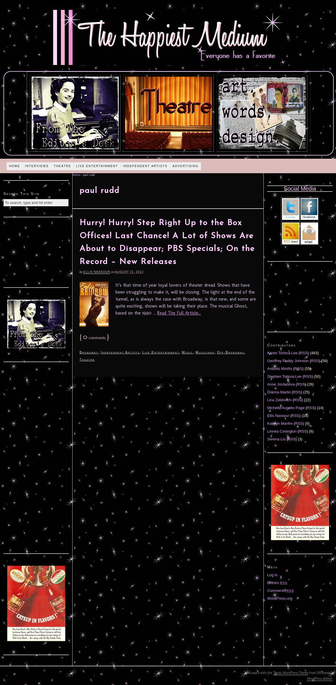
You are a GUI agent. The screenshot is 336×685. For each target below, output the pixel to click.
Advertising (185, 166)
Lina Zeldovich (279, 400)
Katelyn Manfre (279, 423)
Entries (277, 583)
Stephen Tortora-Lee (284, 376)
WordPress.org (279, 598)
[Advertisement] (36, 252)
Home (14, 166)
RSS (304, 353)
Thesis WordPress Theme (290, 673)
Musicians (205, 352)
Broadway (89, 352)
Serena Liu (276, 439)
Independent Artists (145, 166)
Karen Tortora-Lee (282, 353)
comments (94, 337)
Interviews (37, 166)
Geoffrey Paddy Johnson (288, 361)
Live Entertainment (97, 166)
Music (187, 352)
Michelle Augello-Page (286, 408)
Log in (272, 575)
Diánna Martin (279, 392)
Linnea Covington (282, 431)
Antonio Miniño (279, 368)
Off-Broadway (230, 352)
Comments (280, 590)
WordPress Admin (320, 679)
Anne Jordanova (281, 384)
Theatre (62, 166)
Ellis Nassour (96, 272)
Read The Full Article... (179, 313)
